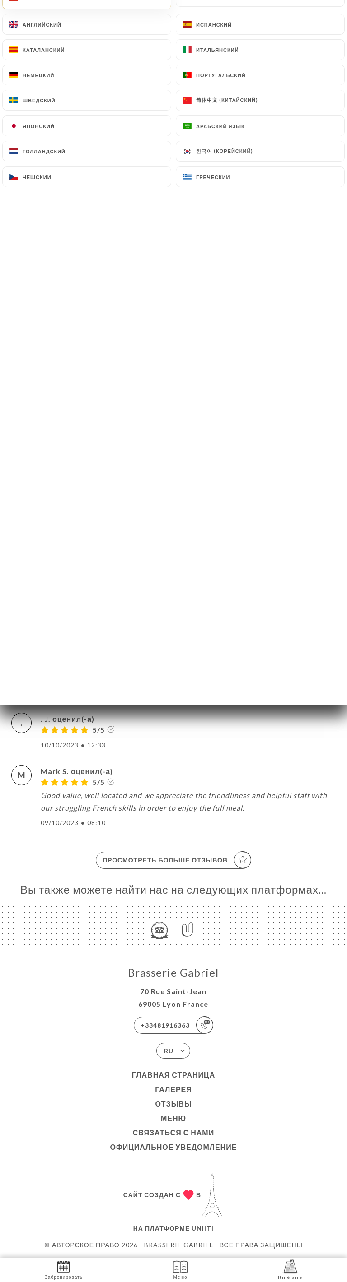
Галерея (173, 1089)
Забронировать (64, 1269)
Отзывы (173, 1103)
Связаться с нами (173, 1132)
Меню (173, 1118)
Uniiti (203, 1228)
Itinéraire (290, 1269)
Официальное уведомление (173, 1147)
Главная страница (174, 1074)
